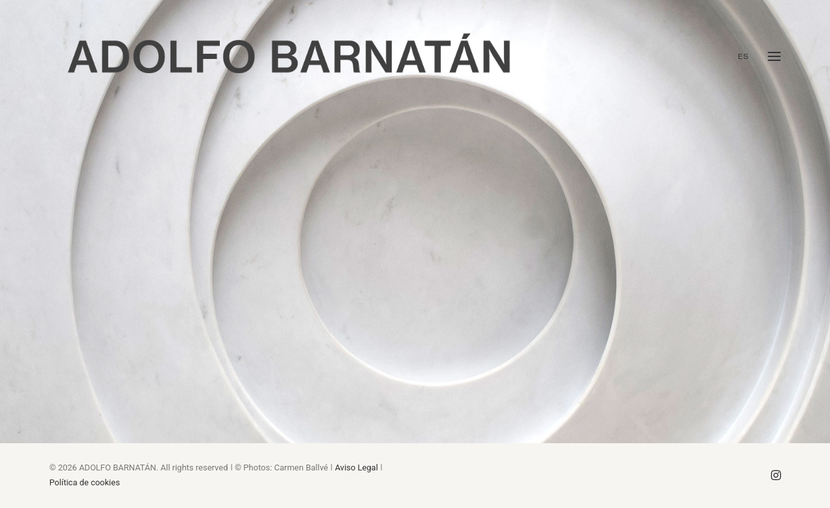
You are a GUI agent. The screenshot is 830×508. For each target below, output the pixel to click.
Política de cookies (84, 482)
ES (743, 56)
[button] (774, 56)
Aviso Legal (356, 467)
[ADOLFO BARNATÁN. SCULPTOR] (288, 56)
